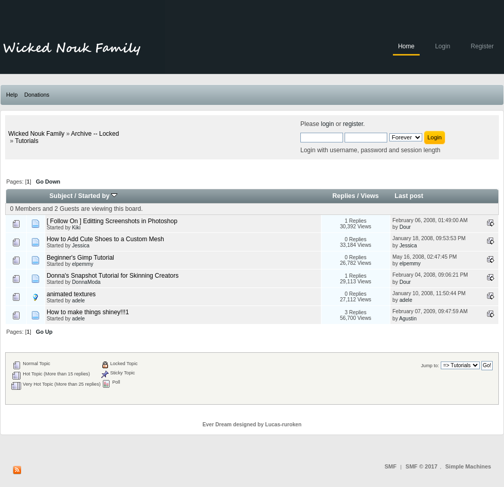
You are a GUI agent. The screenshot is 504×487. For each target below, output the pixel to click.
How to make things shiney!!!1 (88, 312)
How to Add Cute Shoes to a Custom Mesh (105, 239)
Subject (61, 196)
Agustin (408, 318)
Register (482, 46)
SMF (391, 466)
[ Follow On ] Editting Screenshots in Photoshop (112, 221)
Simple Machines (468, 466)
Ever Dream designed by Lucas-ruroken (252, 424)
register (353, 124)
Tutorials (27, 141)
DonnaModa (86, 282)
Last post (408, 196)
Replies (343, 196)
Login (442, 46)
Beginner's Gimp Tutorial (80, 257)
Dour (405, 227)
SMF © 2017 (422, 466)
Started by (98, 196)
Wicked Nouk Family (36, 133)
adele (78, 300)
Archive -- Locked (95, 133)
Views (370, 196)
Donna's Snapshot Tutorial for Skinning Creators (112, 275)
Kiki (76, 227)
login (327, 124)
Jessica (80, 245)
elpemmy (82, 264)
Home (406, 46)
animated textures (71, 294)
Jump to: (430, 365)
